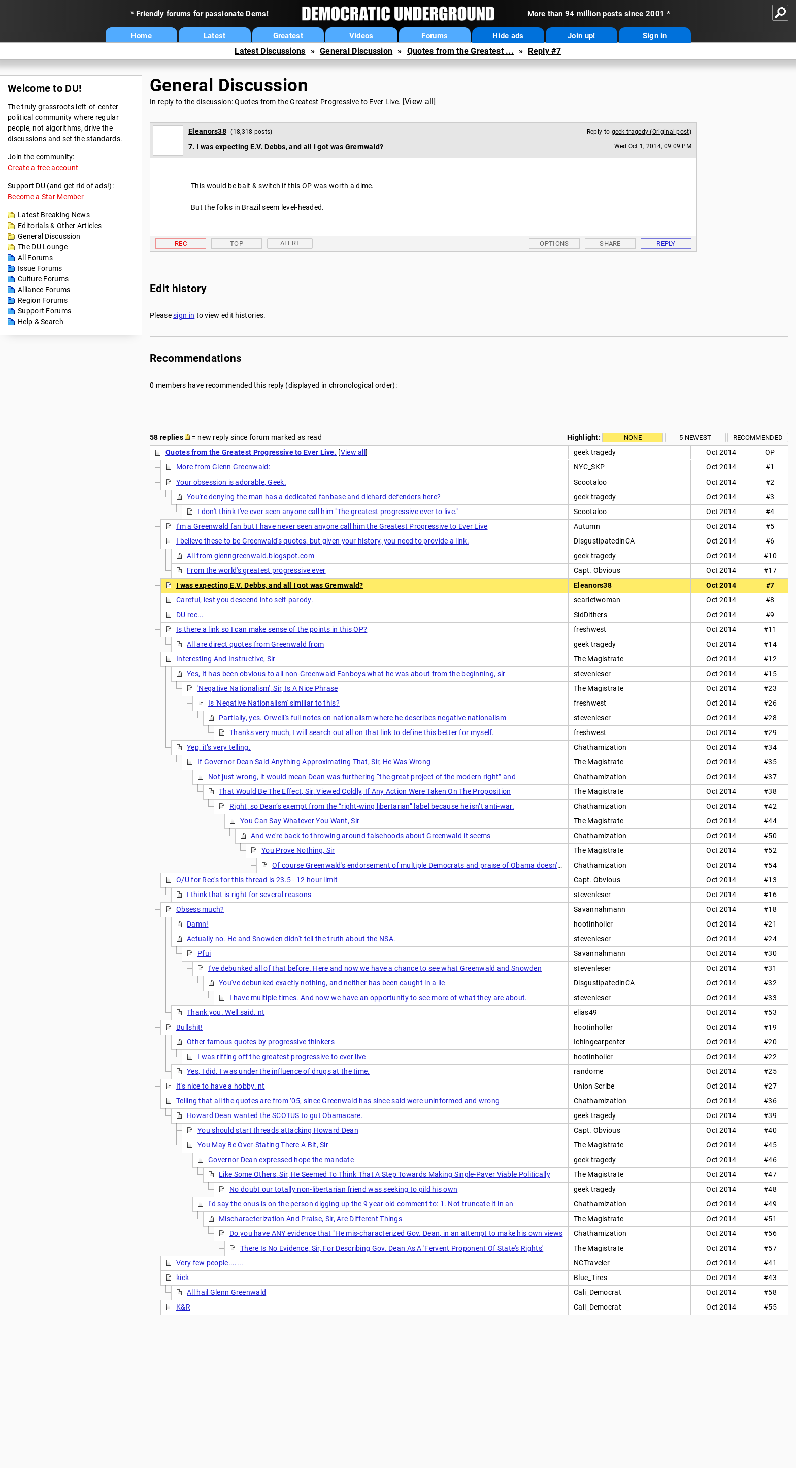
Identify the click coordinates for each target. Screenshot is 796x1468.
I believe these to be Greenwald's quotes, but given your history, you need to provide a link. (322, 541)
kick (182, 1277)
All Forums (35, 257)
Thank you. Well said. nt (225, 1012)
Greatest (288, 35)
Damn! (198, 924)
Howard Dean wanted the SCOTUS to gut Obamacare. (275, 1115)
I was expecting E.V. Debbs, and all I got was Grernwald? (269, 585)
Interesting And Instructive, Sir (226, 659)
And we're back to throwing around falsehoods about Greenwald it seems (371, 836)
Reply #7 (544, 51)
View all (419, 101)
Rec (181, 243)
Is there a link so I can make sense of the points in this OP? (271, 629)
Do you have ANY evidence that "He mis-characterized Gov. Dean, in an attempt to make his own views (395, 1233)
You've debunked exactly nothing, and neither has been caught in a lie (332, 983)
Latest (215, 35)
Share (610, 243)
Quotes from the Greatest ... (460, 51)
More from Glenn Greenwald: (223, 467)
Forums (434, 35)
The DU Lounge (43, 247)
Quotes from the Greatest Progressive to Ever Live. (318, 102)
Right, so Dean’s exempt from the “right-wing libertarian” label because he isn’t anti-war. (371, 806)
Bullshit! (189, 1027)
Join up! (581, 35)
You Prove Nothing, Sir (298, 850)
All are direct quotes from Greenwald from (255, 644)
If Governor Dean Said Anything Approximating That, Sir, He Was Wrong (313, 762)
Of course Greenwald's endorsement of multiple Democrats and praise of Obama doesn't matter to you (439, 865)
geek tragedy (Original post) (651, 131)
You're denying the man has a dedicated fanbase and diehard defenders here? (314, 497)
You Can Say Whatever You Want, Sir (299, 821)
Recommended (758, 437)
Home (141, 35)
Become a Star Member (46, 197)
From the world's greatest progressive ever (256, 570)
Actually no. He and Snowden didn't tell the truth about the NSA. (291, 939)
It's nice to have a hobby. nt (220, 1086)
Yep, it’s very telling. (219, 747)
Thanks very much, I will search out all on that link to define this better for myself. (361, 732)
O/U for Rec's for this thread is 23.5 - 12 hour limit (257, 880)
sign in (183, 315)
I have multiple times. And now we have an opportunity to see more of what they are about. (378, 998)
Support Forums (44, 311)
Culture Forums (43, 279)
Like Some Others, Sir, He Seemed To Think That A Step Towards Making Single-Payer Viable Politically (384, 1174)
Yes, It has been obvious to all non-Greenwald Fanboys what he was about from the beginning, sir (346, 673)
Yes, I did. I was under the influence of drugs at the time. (278, 1071)
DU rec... (190, 615)
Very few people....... (210, 1263)
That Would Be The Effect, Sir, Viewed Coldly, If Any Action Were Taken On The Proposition (365, 791)
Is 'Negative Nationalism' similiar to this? (274, 703)
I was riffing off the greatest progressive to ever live (281, 1056)
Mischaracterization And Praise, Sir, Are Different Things (310, 1219)
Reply (666, 243)
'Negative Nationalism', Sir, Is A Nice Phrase (267, 688)
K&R (183, 1307)
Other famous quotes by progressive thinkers (261, 1042)
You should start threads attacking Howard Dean (277, 1130)
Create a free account (43, 168)
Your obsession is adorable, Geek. (231, 482)
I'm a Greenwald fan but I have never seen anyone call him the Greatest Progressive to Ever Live (332, 526)
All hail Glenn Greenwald (226, 1292)
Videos (361, 35)
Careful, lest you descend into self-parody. (244, 600)
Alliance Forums (44, 289)
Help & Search (40, 321)
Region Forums (43, 300)
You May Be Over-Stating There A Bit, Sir (262, 1145)
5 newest (695, 437)
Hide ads (507, 35)
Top (236, 243)
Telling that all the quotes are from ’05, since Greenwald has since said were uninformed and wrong (338, 1101)
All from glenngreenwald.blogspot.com (250, 556)
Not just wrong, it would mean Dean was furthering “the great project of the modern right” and (362, 777)
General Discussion (356, 51)
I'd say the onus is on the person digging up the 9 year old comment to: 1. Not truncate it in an (361, 1204)
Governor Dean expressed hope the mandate (281, 1160)
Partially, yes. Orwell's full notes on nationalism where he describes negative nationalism (362, 718)
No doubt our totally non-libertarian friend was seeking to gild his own (343, 1189)
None (633, 437)
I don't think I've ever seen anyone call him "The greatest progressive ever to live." (328, 511)
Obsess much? (200, 909)
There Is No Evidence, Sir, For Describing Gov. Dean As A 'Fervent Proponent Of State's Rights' (391, 1248)
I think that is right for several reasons (249, 894)
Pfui (204, 953)
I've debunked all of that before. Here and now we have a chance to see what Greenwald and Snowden (375, 968)
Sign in (655, 35)
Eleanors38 (207, 131)
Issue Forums (40, 268)
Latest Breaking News (54, 215)
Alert (290, 243)
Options (554, 243)
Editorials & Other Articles (60, 225)
